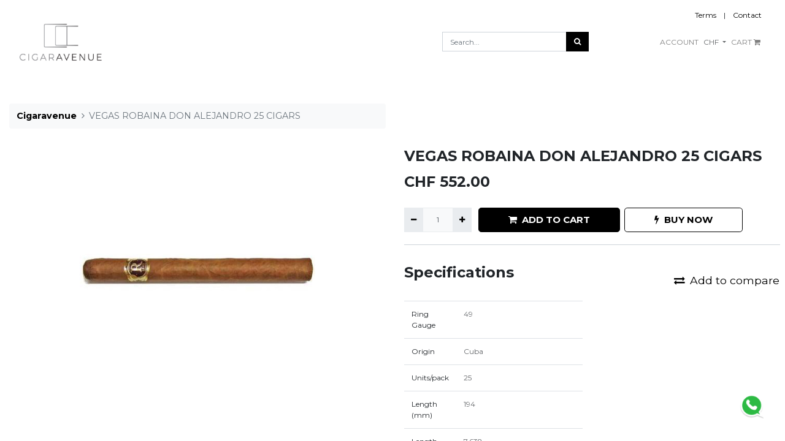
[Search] (577, 41)
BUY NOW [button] (683, 219)
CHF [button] (712, 42)
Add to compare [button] (726, 280)
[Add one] (462, 220)
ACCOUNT (679, 42)
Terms (705, 15)
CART (745, 42)
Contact (747, 15)
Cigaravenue (47, 115)
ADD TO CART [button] (549, 219)
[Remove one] (413, 220)
